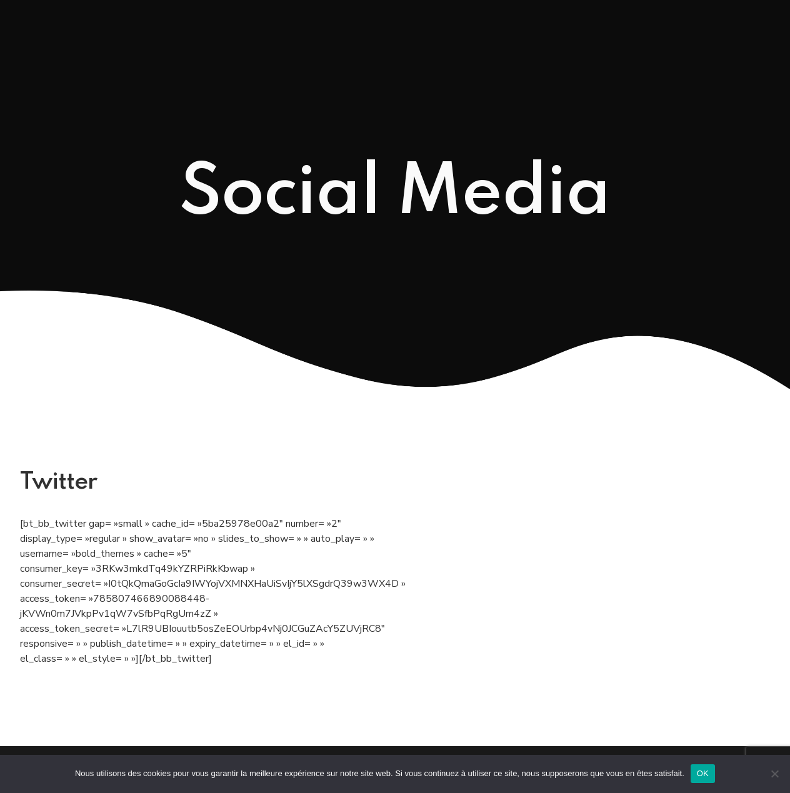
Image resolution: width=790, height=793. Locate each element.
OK (703, 773)
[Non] (774, 773)
